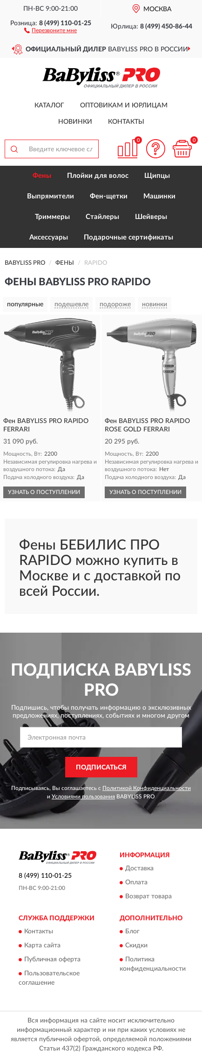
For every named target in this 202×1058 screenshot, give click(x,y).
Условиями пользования (83, 796)
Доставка (139, 869)
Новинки (75, 122)
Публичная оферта (52, 960)
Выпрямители (50, 196)
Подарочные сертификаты (128, 237)
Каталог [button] (49, 105)
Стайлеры (102, 216)
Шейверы (151, 216)
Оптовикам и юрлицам (124, 105)
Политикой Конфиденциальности (146, 788)
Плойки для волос (97, 175)
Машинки (159, 196)
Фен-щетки (109, 196)
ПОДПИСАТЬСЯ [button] (101, 767)
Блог (132, 932)
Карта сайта (42, 946)
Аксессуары (48, 237)
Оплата (136, 883)
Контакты (126, 122)
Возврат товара (148, 897)
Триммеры (52, 216)
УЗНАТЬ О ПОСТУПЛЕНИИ (44, 492)
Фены (42, 175)
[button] (50, 30)
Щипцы (157, 175)
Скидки (136, 946)
